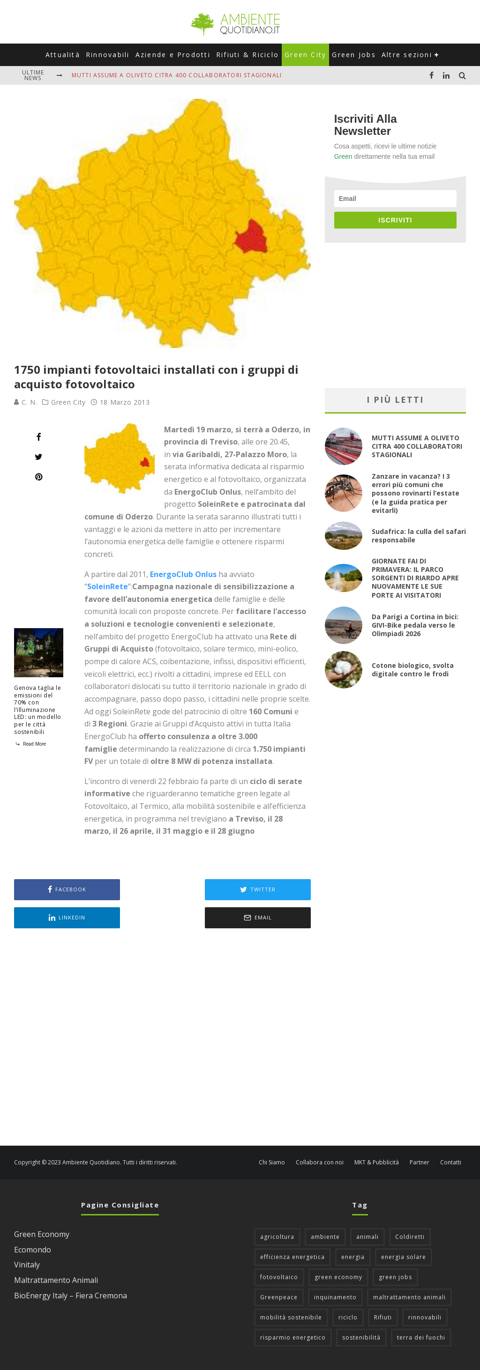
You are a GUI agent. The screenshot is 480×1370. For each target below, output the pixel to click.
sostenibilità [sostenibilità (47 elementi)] (361, 1337)
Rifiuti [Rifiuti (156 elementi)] (383, 1317)
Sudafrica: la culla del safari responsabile (419, 535)
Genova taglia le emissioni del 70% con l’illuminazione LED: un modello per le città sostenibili (37, 710)
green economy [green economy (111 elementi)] (338, 1277)
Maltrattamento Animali (56, 1280)
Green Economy (41, 1234)
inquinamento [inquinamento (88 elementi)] (335, 1297)
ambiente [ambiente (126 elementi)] (325, 1237)
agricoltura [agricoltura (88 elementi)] (277, 1237)
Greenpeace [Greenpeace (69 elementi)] (279, 1297)
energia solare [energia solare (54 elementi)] (403, 1257)
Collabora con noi (320, 1162)
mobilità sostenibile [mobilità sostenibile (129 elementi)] (291, 1317)
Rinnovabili (108, 54)
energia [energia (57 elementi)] (353, 1257)
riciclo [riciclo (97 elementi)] (348, 1317)
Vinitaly (27, 1264)
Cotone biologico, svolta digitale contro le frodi (413, 669)
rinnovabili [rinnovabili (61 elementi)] (425, 1317)
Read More (30, 744)
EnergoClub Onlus (183, 574)
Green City (305, 54)
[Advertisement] (162, 1038)
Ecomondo (32, 1249)
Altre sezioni (407, 54)
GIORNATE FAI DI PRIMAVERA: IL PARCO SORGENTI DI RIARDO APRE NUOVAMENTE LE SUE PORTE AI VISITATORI (415, 578)
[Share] (38, 437)
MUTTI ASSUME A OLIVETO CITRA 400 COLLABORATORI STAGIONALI (177, 75)
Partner (419, 1162)
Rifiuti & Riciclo (247, 54)
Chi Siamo (272, 1162)
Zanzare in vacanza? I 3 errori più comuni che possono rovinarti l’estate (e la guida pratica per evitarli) (415, 493)
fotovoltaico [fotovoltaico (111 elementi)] (279, 1277)
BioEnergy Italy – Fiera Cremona (70, 1295)
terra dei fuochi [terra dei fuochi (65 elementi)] (421, 1337)
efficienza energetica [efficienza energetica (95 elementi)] (292, 1257)
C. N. (25, 402)
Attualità (62, 54)
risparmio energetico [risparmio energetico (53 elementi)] (293, 1337)
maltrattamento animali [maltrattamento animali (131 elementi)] (409, 1297)
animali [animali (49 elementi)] (367, 1237)
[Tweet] (38, 456)
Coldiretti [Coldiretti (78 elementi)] (410, 1237)
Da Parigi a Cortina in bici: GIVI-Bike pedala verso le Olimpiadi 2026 (415, 625)
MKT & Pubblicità (376, 1162)
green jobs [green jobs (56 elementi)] (395, 1277)
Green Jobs (353, 54)
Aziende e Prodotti (172, 54)
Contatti (450, 1162)
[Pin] (38, 477)
